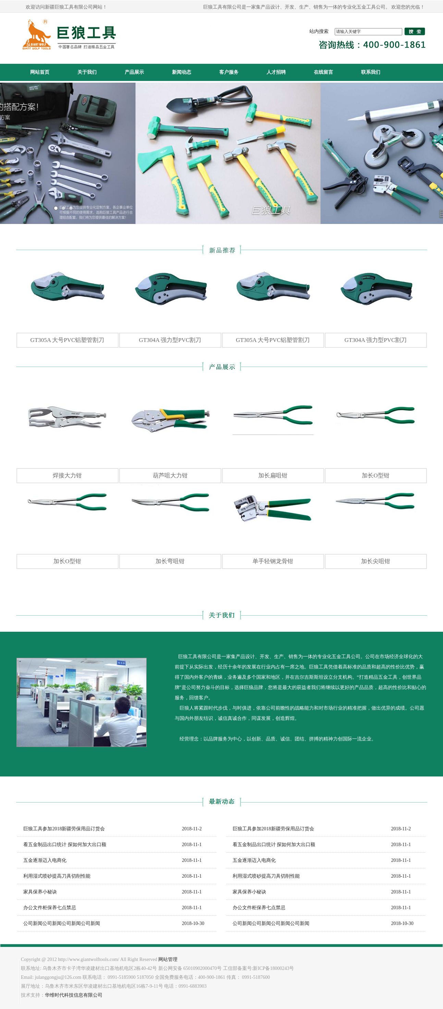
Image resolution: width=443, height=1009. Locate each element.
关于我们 (87, 72)
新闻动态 (181, 72)
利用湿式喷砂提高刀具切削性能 (54, 876)
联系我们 (370, 72)
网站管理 (167, 959)
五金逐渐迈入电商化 (42, 860)
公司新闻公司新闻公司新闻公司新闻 (58, 923)
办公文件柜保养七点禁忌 (46, 907)
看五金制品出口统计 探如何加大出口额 (61, 844)
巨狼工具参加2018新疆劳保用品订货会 (61, 828)
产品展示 (134, 72)
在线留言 (323, 72)
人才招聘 (276, 72)
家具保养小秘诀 (37, 891)
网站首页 (39, 72)
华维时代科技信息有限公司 (73, 995)
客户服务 (228, 72)
